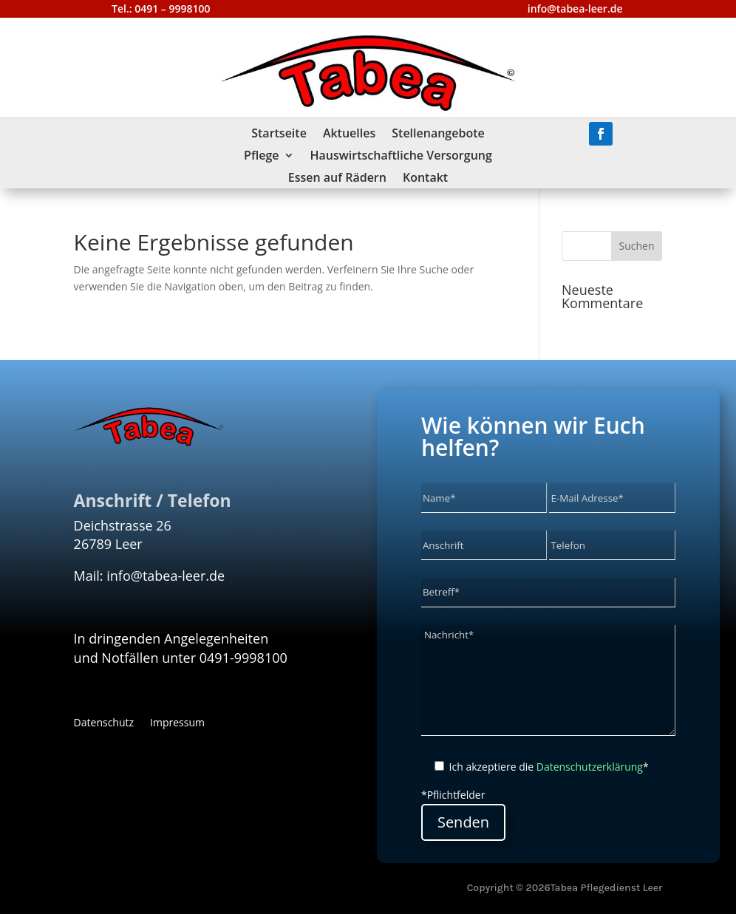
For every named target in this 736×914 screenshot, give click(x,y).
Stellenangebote (438, 134)
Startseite (279, 134)
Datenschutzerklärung (589, 767)
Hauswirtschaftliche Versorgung (401, 156)
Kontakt (425, 178)
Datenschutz (104, 723)
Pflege (261, 156)
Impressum (177, 723)
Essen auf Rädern (337, 178)
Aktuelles (349, 134)
